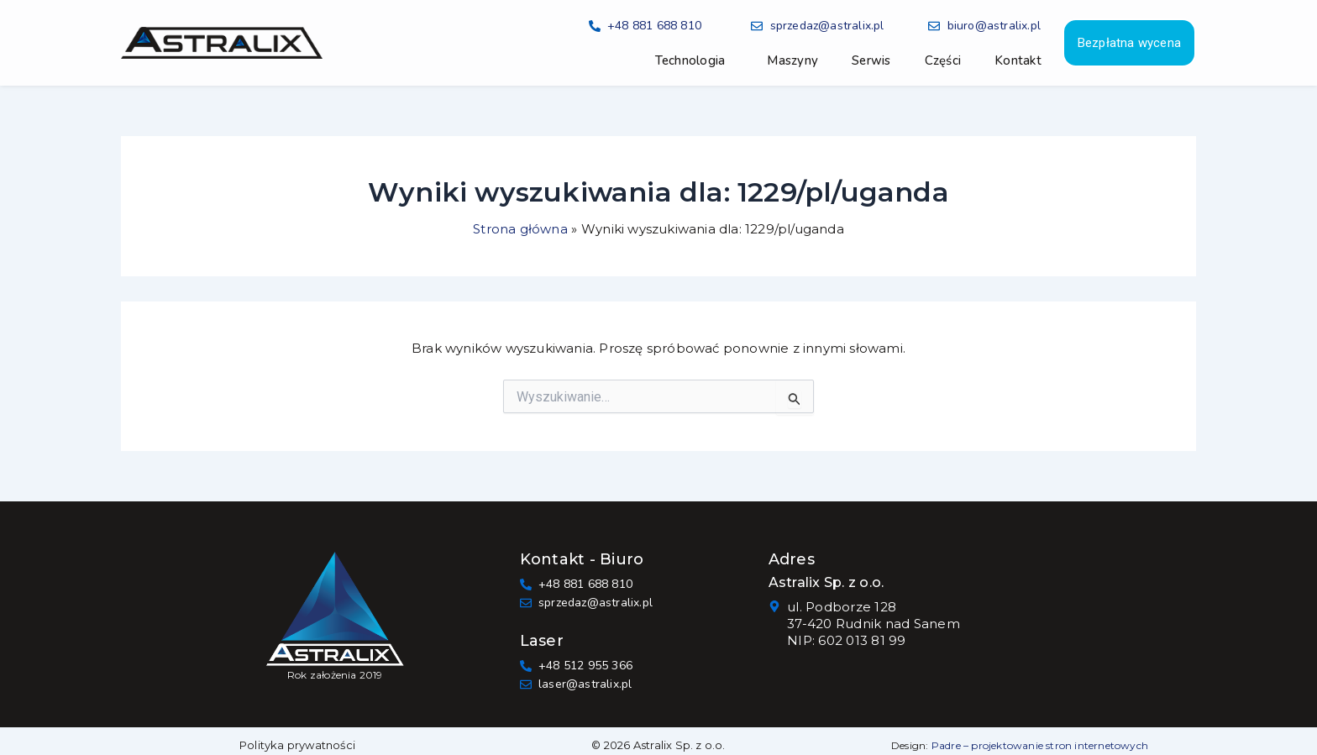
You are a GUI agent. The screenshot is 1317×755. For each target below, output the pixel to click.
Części (943, 60)
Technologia (690, 60)
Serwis (871, 60)
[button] (694, 60)
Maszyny (792, 60)
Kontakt (1018, 60)
